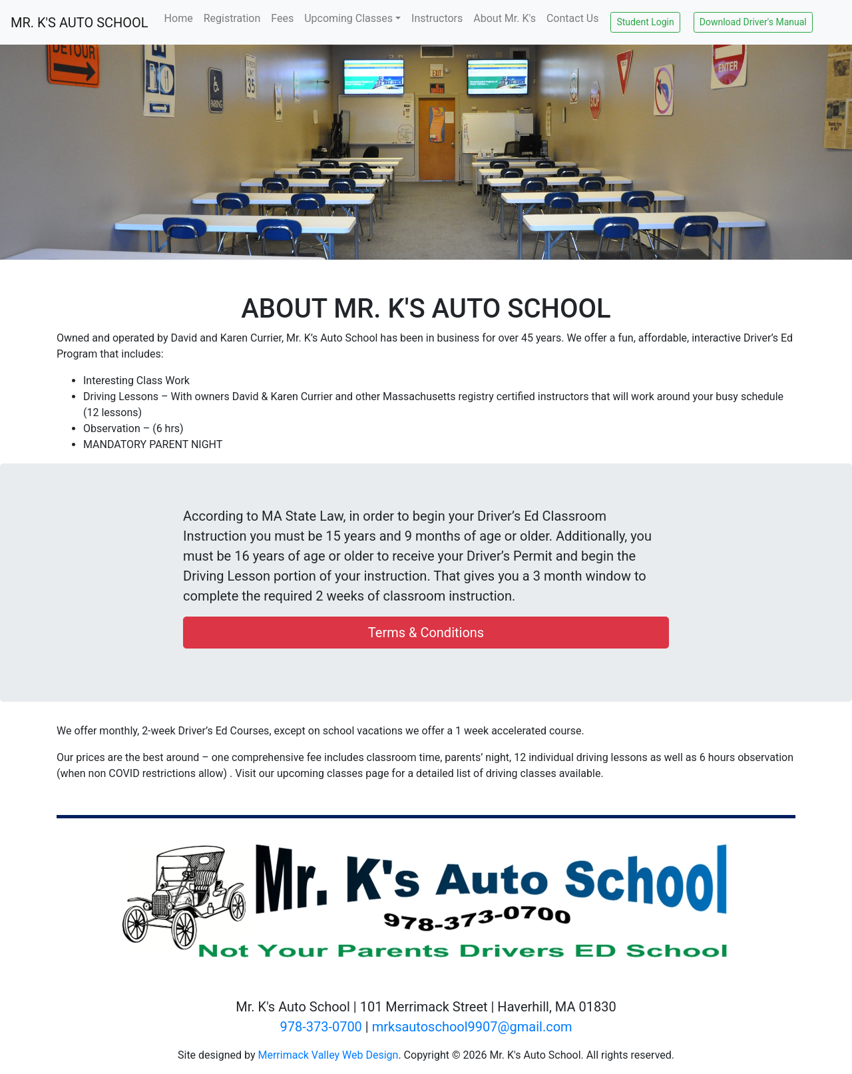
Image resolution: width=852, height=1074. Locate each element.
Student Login (645, 22)
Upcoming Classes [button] (348, 18)
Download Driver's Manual (753, 22)
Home (178, 18)
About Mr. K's (504, 18)
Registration (232, 18)
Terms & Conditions (426, 633)
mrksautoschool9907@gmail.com (472, 1027)
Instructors (437, 18)
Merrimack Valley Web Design (328, 1055)
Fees (282, 18)
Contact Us (572, 18)
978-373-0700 (320, 1027)
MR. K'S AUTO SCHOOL (79, 23)
